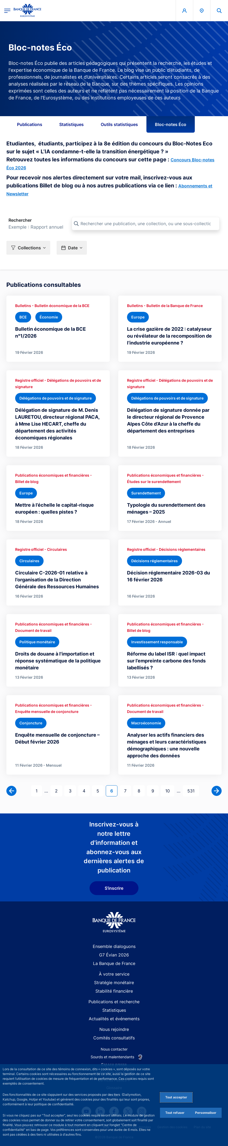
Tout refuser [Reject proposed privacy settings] (174, 1113)
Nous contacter (114, 1049)
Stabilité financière (114, 991)
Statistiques (71, 124)
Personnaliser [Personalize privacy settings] (205, 1113)
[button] (28, 248)
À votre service (114, 974)
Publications (29, 124)
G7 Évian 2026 (114, 955)
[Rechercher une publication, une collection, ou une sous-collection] (145, 223)
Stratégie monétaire (114, 982)
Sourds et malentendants (112, 1057)
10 (169, 790)
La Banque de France (114, 963)
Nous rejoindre (114, 1029)
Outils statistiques (119, 124)
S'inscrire (114, 888)
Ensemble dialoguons (114, 946)
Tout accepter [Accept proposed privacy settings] (176, 1097)
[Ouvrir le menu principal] (7, 10)
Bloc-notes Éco (170, 124)
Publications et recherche (114, 1001)
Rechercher (20, 220)
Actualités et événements (114, 1018)
